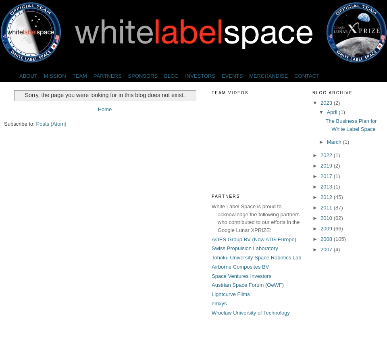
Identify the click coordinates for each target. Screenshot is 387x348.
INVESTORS (200, 76)
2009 (327, 229)
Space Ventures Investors (241, 276)
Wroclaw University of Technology (251, 313)
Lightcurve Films (231, 294)
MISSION (55, 76)
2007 (327, 249)
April (333, 112)
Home (105, 109)
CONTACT (306, 76)
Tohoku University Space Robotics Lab (257, 258)
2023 (327, 103)
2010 (327, 218)
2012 (327, 197)
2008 (327, 239)
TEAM (80, 76)
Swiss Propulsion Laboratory (245, 248)
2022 (327, 155)
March (335, 142)
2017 (327, 176)
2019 (327, 166)
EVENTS (232, 76)
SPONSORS (143, 76)
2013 (327, 187)
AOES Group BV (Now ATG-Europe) (254, 239)
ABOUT (28, 76)
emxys (219, 303)
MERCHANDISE (268, 76)
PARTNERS (108, 76)
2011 (327, 208)
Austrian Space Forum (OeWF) (248, 285)
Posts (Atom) (51, 124)
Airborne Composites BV (240, 267)
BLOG (171, 76)
